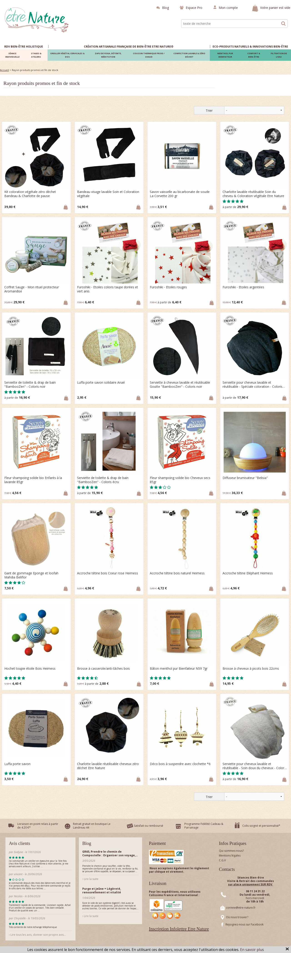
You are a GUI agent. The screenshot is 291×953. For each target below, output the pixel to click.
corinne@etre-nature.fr (241, 908)
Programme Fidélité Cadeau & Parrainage (203, 825)
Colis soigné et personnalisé (260, 826)
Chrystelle (20, 918)
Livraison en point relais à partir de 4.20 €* (37, 825)
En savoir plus (252, 949)
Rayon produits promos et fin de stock (41, 83)
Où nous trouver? (237, 917)
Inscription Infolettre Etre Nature (179, 928)
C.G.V (222, 860)
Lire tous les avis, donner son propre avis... (37, 935)
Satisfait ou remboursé (148, 826)
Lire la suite (90, 879)
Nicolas (18, 896)
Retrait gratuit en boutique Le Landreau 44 (91, 825)
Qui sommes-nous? (231, 851)
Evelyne (19, 852)
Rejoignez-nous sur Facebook (244, 924)
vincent (18, 874)
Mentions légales (230, 855)
